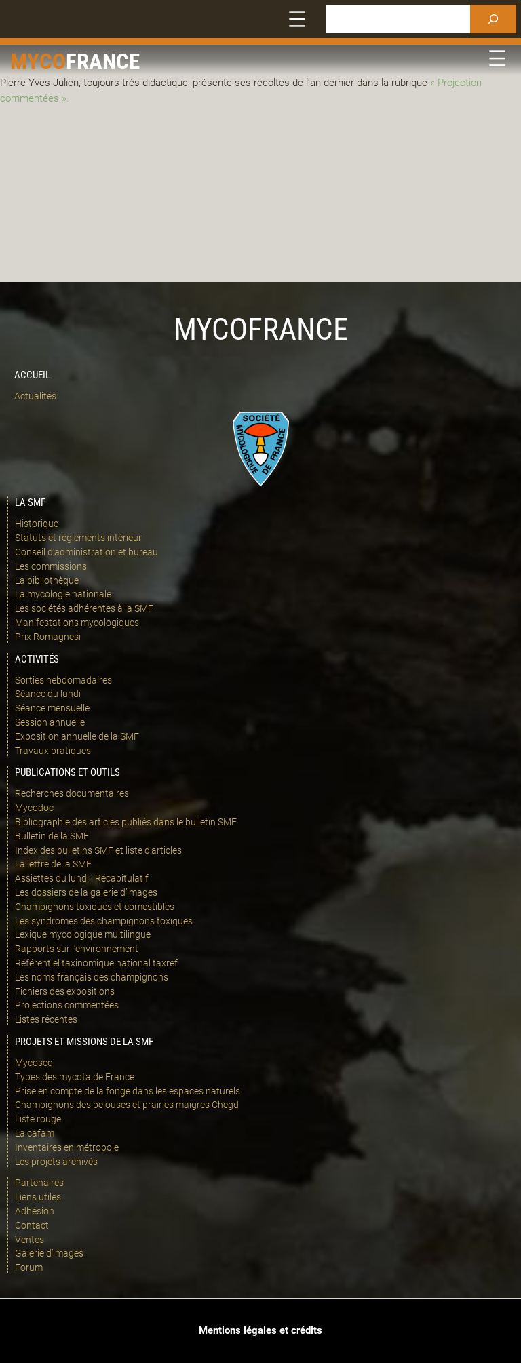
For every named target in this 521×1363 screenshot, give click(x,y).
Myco (38, 61)
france (103, 61)
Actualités (35, 396)
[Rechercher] (493, 19)
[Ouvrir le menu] (297, 19)
